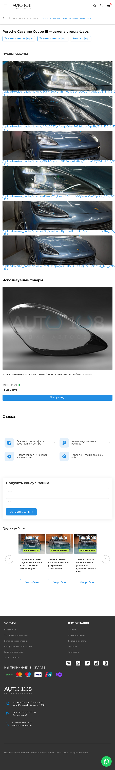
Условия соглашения (41, 753)
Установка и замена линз (16, 635)
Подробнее (32, 583)
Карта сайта (73, 652)
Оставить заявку (21, 512)
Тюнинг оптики (11, 658)
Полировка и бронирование (18, 646)
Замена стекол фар (52, 38)
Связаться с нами (76, 635)
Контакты (72, 630)
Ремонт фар (80, 38)
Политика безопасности (17, 753)
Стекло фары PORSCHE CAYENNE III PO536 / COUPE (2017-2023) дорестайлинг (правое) (47, 374)
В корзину (57, 397)
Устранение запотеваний (16, 641)
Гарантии (72, 646)
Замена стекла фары (18, 38)
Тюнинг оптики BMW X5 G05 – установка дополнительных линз (86, 566)
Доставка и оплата (77, 641)
